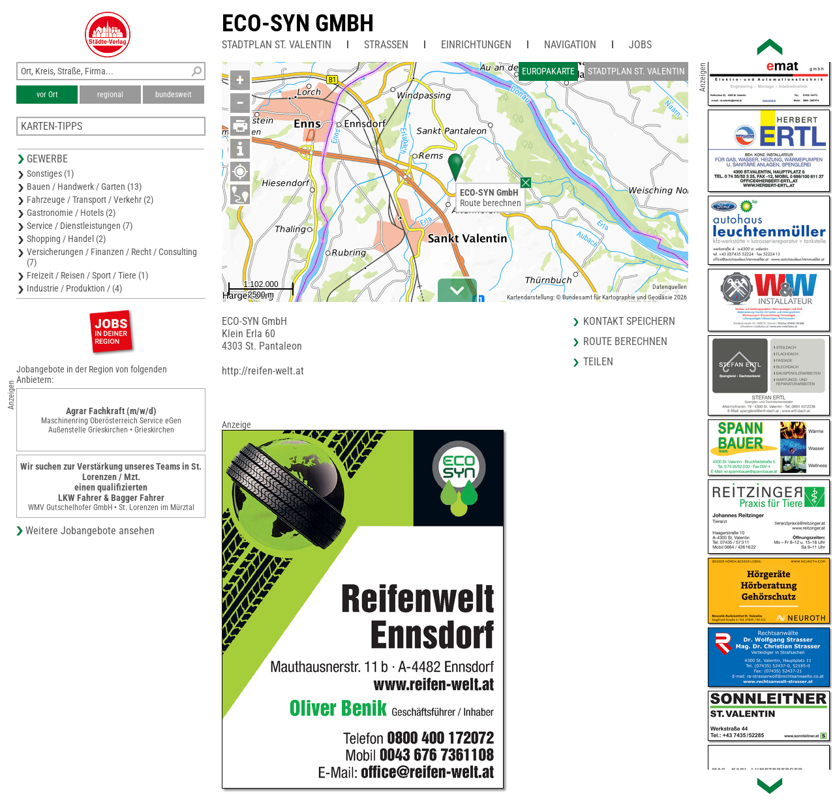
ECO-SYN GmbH (298, 23)
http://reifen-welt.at (263, 371)
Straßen (386, 44)
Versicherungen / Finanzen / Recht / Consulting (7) (112, 257)
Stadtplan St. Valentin (276, 44)
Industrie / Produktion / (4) (74, 288)
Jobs (640, 44)
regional (110, 94)
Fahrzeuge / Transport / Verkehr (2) (90, 199)
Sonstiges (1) (50, 173)
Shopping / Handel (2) (66, 239)
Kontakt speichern (629, 321)
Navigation (570, 44)
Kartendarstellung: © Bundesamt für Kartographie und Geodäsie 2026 (597, 297)
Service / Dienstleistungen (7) (79, 225)
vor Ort (47, 94)
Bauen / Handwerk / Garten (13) (84, 186)
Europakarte (548, 71)
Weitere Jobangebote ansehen (90, 530)
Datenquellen (669, 286)
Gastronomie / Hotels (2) (71, 212)
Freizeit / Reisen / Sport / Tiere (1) (87, 275)
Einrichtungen (476, 44)
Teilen (598, 361)
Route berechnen (490, 203)
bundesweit (173, 94)
